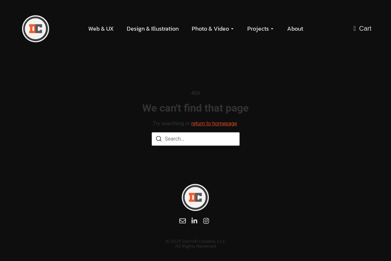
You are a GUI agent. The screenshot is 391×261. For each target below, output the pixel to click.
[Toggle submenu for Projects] (271, 28)
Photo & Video (210, 28)
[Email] (182, 221)
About (295, 28)
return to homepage (214, 123)
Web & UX (101, 28)
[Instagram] (206, 221)
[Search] (158, 140)
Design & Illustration (153, 28)
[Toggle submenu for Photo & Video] (231, 28)
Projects (258, 28)
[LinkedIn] (194, 221)
